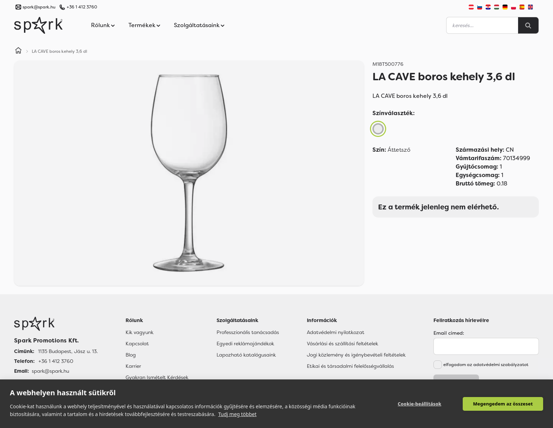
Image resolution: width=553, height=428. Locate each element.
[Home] (18, 51)
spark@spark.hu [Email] (50, 371)
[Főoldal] (56, 324)
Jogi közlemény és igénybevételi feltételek (356, 355)
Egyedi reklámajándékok (245, 343)
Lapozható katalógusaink (246, 355)
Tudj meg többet (237, 414)
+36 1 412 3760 (82, 7)
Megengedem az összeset (503, 404)
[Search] (528, 25)
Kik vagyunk (139, 332)
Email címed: (448, 333)
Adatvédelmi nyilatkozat (335, 332)
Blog (131, 355)
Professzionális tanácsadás (248, 332)
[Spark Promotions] (38, 25)
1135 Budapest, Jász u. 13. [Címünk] (68, 351)
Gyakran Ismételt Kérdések (157, 377)
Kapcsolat (137, 343)
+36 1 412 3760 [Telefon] (55, 361)
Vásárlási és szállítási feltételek (342, 343)
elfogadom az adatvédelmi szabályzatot (485, 364)
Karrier (133, 366)
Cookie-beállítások (420, 404)
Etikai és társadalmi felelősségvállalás (350, 366)
